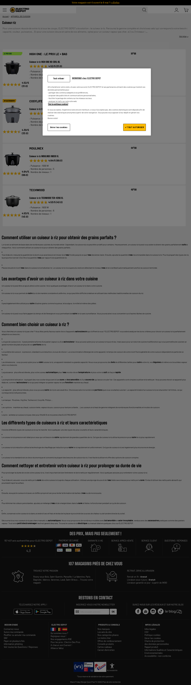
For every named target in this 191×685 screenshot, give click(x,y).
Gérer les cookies (58, 127)
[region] (97, 101)
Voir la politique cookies (58, 104)
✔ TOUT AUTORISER (134, 127)
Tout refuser (58, 78)
